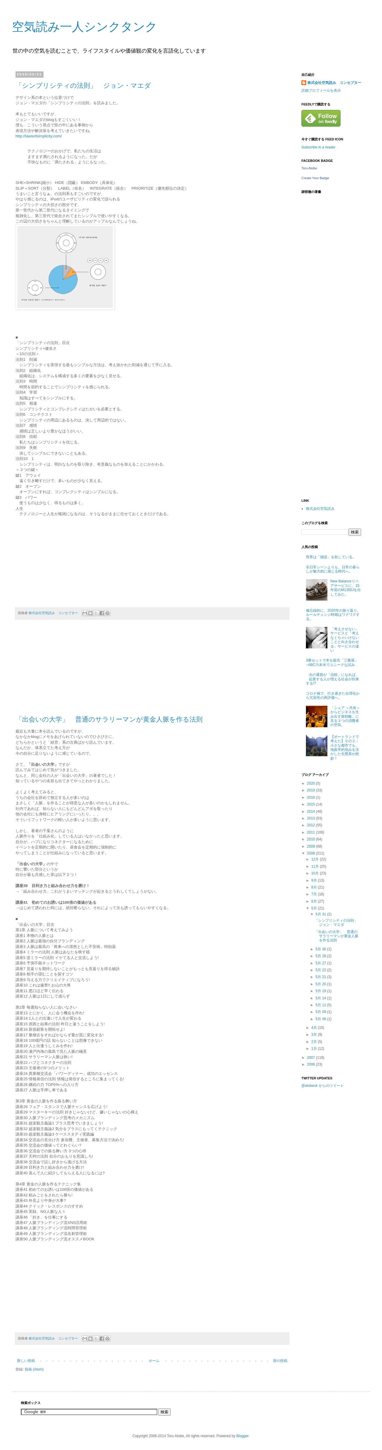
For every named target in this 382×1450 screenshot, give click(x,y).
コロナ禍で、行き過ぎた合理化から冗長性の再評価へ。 (333, 695)
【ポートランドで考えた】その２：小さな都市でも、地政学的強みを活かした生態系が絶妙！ (344, 747)
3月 (314, 1034)
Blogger (242, 1436)
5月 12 (321, 1005)
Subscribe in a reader (318, 147)
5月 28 (321, 956)
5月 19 (321, 991)
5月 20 (321, 984)
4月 (314, 1028)
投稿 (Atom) (34, 1369)
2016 (311, 797)
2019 (311, 790)
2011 (311, 832)
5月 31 (321, 914)
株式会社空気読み (320, 509)
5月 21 (321, 977)
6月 (314, 901)
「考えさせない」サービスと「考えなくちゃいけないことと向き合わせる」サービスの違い (344, 640)
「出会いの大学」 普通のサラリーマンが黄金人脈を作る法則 (109, 719)
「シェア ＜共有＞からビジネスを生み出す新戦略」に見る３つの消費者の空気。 (345, 716)
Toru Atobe (309, 168)
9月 (314, 880)
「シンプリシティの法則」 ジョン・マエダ (83, 85)
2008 (311, 853)
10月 (315, 873)
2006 (311, 1064)
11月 (315, 866)
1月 (314, 1049)
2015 (311, 804)
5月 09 (321, 1012)
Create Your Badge (315, 178)
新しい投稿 (26, 1361)
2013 (311, 818)
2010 (311, 839)
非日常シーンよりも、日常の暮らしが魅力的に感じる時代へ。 (333, 569)
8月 (314, 887)
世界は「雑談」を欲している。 (331, 557)
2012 (311, 825)
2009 (311, 846)
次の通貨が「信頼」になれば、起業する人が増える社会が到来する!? (332, 679)
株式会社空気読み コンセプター (334, 83)
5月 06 (321, 1019)
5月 (314, 908)
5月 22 (321, 970)
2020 (311, 783)
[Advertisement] (325, 1186)
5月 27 (321, 963)
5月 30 (321, 949)
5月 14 (321, 998)
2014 (311, 811)
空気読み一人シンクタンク (84, 26)
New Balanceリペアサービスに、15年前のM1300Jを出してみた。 (345, 587)
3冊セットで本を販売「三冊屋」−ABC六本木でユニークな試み (332, 662)
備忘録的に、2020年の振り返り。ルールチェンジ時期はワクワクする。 (333, 614)
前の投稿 (280, 1361)
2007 (311, 1057)
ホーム (154, 1361)
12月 (315, 859)
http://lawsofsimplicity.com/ (39, 136)
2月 (314, 1042)
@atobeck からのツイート (322, 1086)
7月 (314, 894)
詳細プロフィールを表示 (321, 90)
